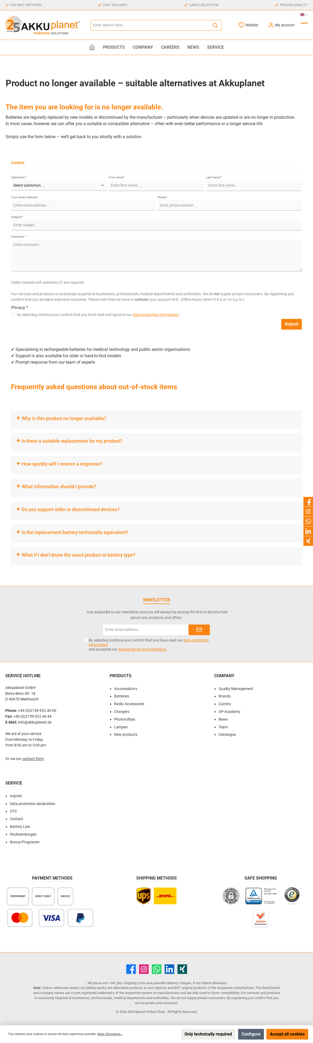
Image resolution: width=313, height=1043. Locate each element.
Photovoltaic (124, 719)
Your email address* (24, 197)
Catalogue (227, 734)
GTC (13, 811)
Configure (251, 1034)
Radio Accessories (129, 704)
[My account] (281, 25)
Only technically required (208, 1034)
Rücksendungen (23, 834)
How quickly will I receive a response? (62, 464)
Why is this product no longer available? (64, 418)
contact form (33, 759)
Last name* (214, 177)
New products (125, 734)
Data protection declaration (32, 804)
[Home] (92, 47)
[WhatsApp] (157, 969)
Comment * (18, 237)
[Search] (215, 25)
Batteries (121, 696)
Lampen (121, 727)
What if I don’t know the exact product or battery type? (78, 555)
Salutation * (19, 177)
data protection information (156, 315)
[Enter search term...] (150, 25)
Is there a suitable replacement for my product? (72, 441)
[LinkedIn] (169, 969)
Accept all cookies (287, 1034)
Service (13, 783)
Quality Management (236, 689)
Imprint (16, 796)
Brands (225, 696)
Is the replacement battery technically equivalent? (75, 532)
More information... (110, 1034)
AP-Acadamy (229, 711)
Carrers (225, 704)
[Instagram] (144, 969)
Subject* (17, 217)
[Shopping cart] (304, 23)
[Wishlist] (248, 25)
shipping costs (135, 983)
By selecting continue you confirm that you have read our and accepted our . (149, 644)
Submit (291, 324)
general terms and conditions (142, 649)
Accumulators (125, 689)
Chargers (121, 711)
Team (223, 727)
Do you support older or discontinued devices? (71, 509)
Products (120, 675)
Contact (16, 819)
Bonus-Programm (24, 842)
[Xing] (182, 969)
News (223, 719)
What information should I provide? (59, 486)
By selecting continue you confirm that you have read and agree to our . (98, 315)
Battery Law (20, 826)
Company (224, 675)
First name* (117, 177)
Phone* (162, 197)
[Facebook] (131, 969)
